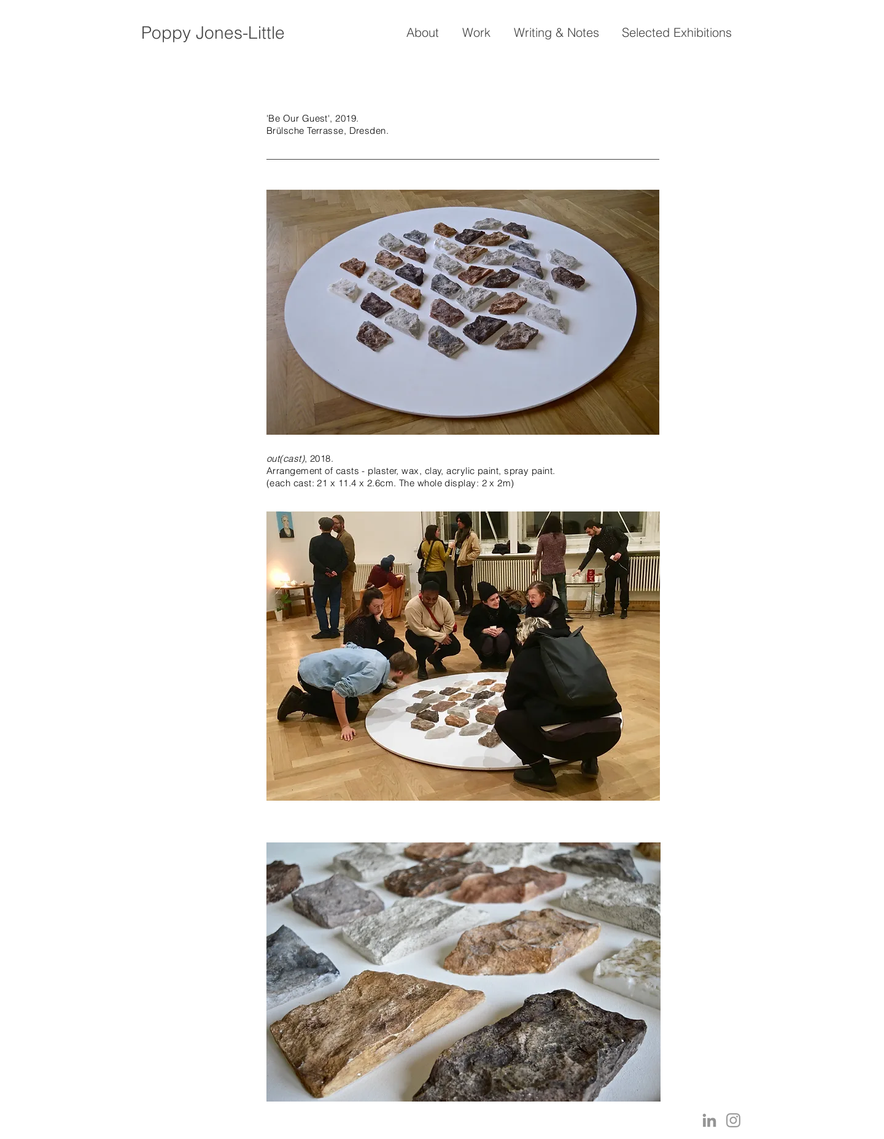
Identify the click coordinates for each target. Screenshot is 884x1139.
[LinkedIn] (709, 1120)
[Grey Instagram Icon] (733, 1120)
